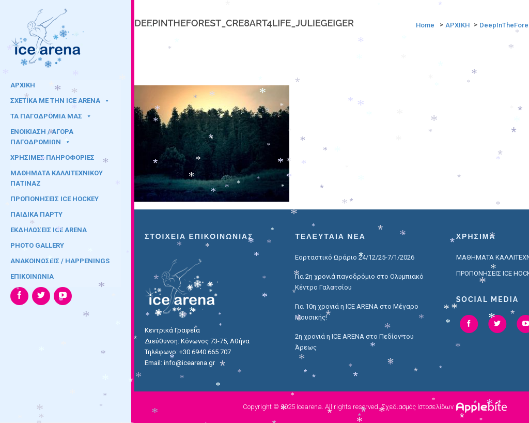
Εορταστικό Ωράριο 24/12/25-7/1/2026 (354, 257)
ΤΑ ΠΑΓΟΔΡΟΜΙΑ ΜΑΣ (51, 116)
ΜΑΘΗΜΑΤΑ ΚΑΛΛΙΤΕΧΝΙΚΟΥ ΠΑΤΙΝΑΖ (56, 176)
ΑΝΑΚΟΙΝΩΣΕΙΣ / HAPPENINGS (60, 261)
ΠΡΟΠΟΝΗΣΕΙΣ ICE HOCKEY (54, 199)
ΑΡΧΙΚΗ (22, 85)
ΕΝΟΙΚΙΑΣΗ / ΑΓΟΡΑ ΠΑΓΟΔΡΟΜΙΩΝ (41, 135)
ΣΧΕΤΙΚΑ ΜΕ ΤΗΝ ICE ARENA (60, 100)
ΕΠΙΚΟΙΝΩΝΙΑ (32, 276)
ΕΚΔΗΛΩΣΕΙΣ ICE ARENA (48, 230)
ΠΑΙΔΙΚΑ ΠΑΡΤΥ (36, 214)
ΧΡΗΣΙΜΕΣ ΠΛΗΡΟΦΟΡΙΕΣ (52, 157)
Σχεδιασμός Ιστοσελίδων (417, 407)
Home (425, 25)
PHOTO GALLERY (37, 245)
